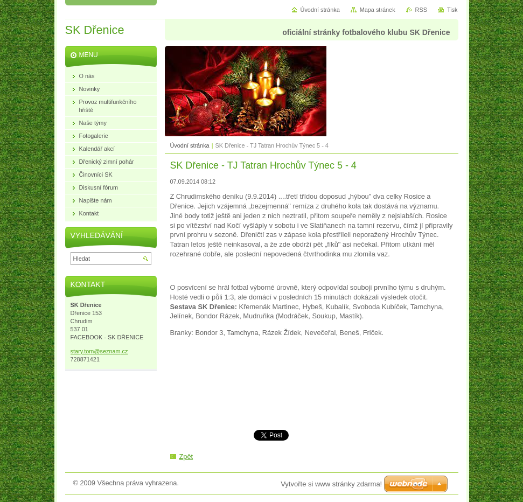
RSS (421, 9)
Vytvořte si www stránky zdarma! (331, 484)
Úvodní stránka (190, 145)
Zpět (186, 456)
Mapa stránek (377, 9)
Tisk (452, 9)
